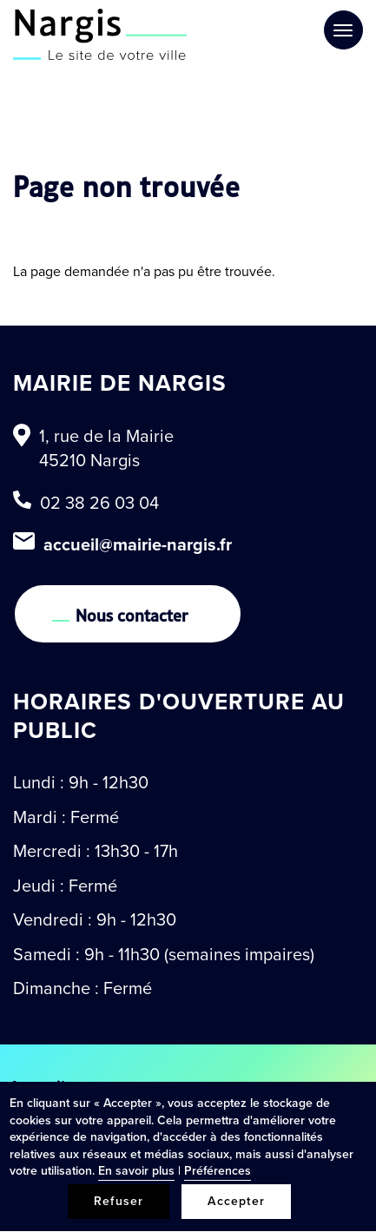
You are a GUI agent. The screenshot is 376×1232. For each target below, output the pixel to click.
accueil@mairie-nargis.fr (137, 544)
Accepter (236, 1201)
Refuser (118, 1201)
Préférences (217, 1171)
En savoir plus (136, 1171)
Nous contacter (132, 614)
